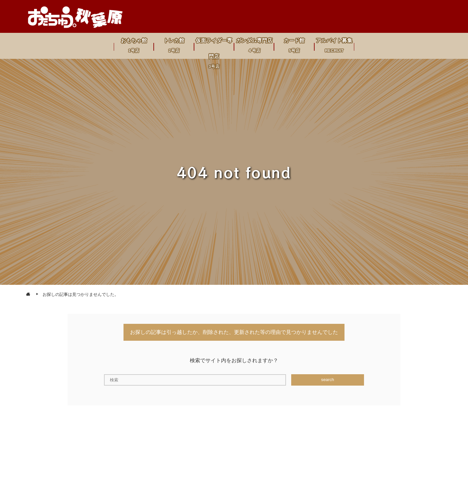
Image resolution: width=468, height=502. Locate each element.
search (327, 379)
